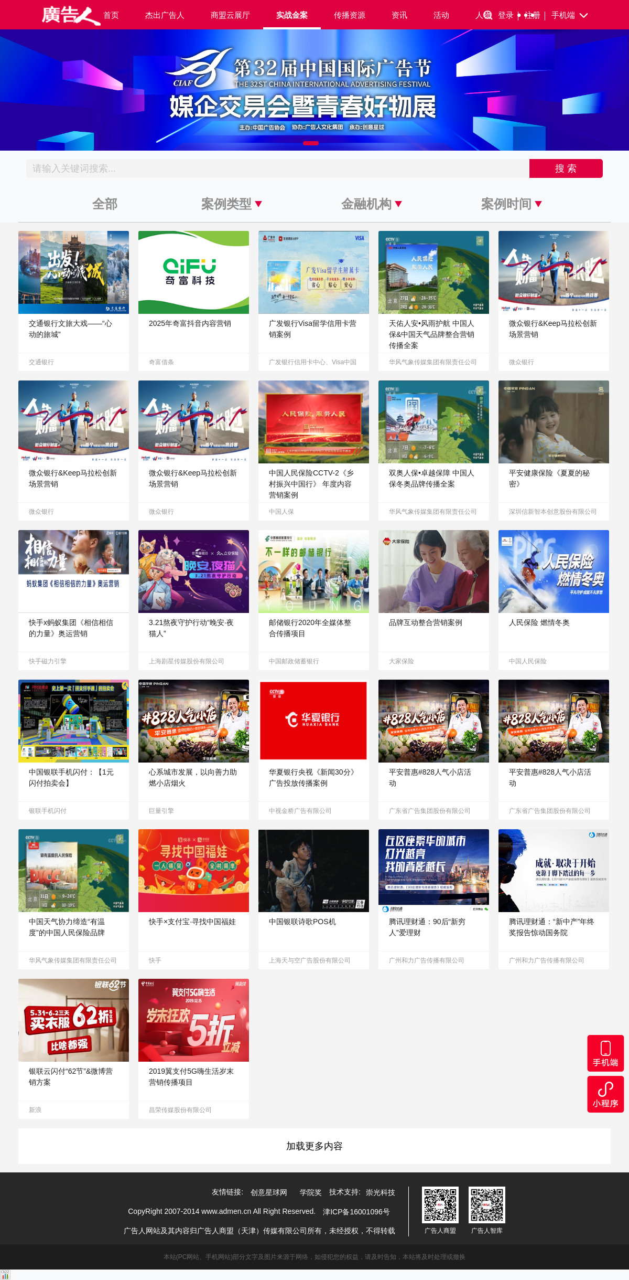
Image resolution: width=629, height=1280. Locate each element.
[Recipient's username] (278, 168)
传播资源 (349, 14)
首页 (111, 14)
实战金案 (292, 14)
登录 (508, 15)
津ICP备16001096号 (356, 1212)
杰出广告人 (165, 14)
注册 (535, 15)
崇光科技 (380, 1192)
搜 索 (566, 168)
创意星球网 (269, 1192)
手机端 (570, 15)
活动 (441, 14)
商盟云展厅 (230, 14)
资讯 (399, 14)
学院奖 (311, 1192)
